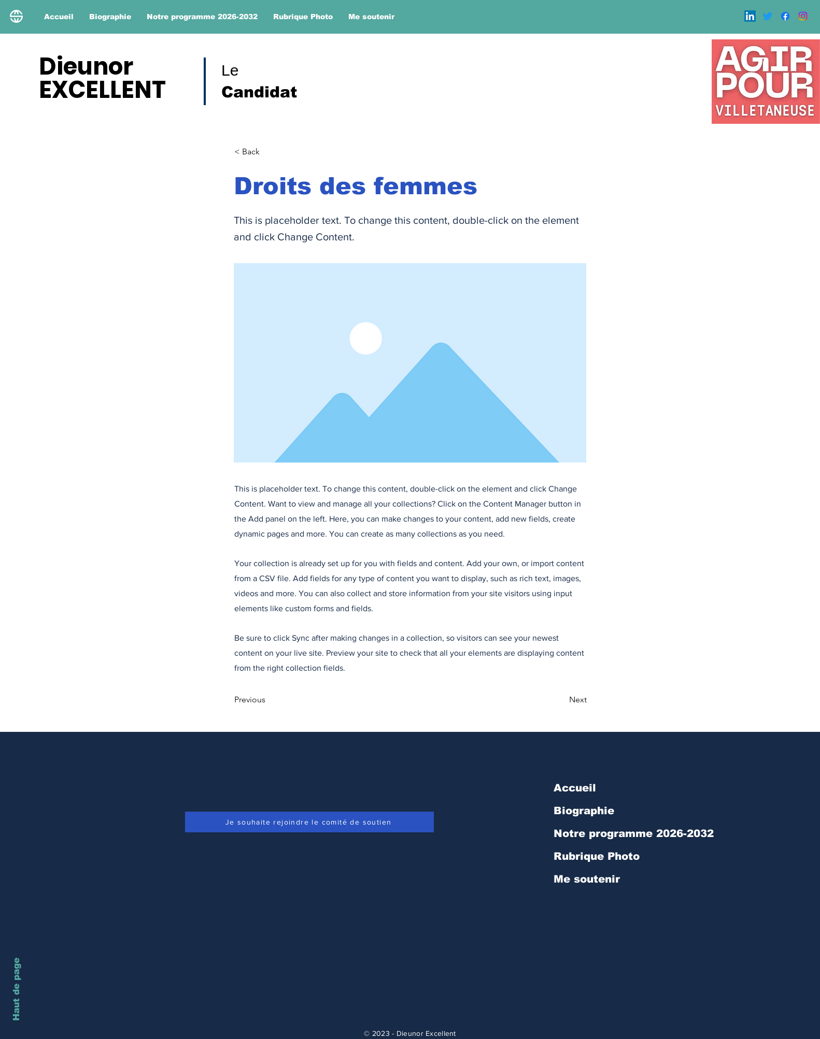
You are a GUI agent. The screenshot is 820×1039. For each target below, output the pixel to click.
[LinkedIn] (750, 16)
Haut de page (16, 989)
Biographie (584, 810)
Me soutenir (587, 879)
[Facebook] (785, 16)
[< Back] (268, 151)
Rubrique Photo (597, 856)
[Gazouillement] (767, 16)
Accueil (575, 787)
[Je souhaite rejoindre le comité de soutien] (309, 822)
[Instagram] (803, 16)
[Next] (561, 699)
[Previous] (268, 699)
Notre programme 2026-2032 (634, 833)
